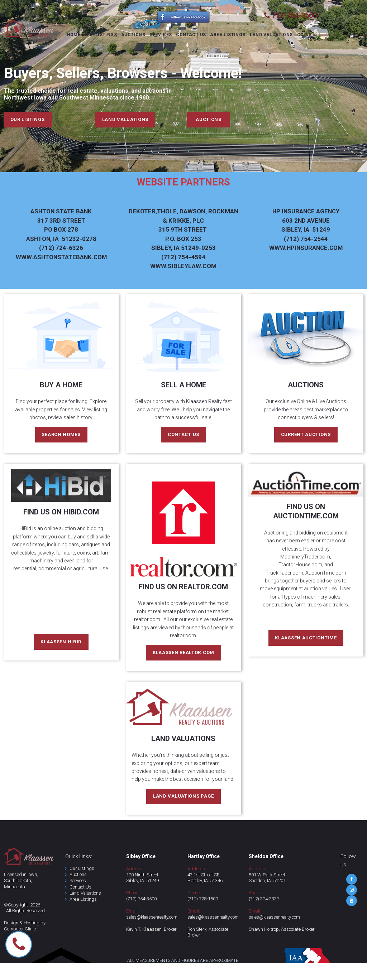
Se (72, 881)
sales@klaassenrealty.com (153, 917)
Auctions (78, 875)
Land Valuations (86, 893)
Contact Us (81, 887)
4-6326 (61, 239)
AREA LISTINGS (227, 34)
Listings (88, 899)
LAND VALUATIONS (271, 34)
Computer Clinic (20, 929)
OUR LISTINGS (101, 34)
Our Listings (82, 868)
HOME (74, 34)
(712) (132, 899)
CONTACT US (191, 34)
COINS (304, 34)
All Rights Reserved (25, 911)
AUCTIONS (133, 34)
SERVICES (160, 34)
